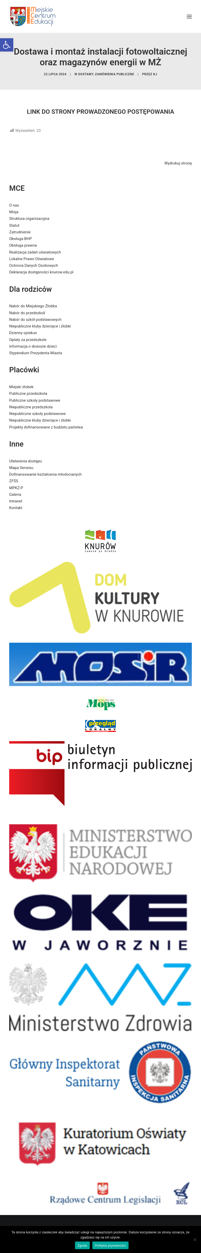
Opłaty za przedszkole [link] (27, 339)
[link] (6, 45)
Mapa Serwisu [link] (21, 467)
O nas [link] (14, 205)
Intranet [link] (15, 501)
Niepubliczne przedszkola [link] (31, 407)
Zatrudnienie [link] (20, 232)
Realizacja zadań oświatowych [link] (35, 252)
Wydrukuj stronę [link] (178, 163)
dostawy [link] (85, 74)
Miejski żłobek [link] (21, 387)
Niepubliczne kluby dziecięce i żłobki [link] (40, 326)
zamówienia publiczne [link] (114, 74)
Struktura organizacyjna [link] (29, 218)
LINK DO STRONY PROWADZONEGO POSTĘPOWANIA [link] (100, 111)
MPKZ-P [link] (16, 488)
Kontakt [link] (15, 507)
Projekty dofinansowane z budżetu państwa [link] (46, 427)
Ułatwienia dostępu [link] (25, 461)
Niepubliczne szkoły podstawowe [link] (37, 413)
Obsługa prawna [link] (23, 245)
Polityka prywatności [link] (110, 1245)
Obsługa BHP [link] (20, 238)
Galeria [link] (15, 494)
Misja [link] (13, 212)
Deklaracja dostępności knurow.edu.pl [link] (41, 272)
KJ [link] (155, 74)
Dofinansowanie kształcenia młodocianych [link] (45, 474)
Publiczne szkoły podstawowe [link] (34, 400)
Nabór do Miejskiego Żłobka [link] (33, 306)
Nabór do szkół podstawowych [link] (35, 319)
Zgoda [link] (82, 1245)
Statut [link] (14, 225)
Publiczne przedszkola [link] (28, 393)
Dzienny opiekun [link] (23, 333)
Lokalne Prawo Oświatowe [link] (31, 259)
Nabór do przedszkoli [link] (27, 313)
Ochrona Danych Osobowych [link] (33, 265)
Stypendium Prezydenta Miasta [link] (35, 353)
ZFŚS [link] (13, 481)
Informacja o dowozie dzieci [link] (33, 346)
